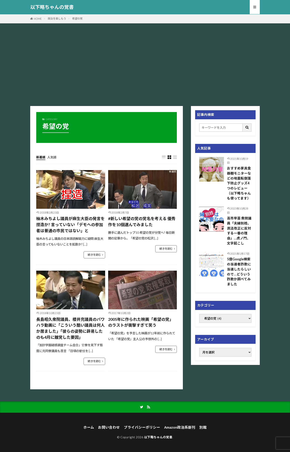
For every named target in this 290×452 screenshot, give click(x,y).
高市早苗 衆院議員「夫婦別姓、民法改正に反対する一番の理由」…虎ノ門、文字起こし (239, 230)
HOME (38, 18)
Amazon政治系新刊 (179, 427)
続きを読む (94, 254)
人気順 (51, 157)
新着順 (40, 157)
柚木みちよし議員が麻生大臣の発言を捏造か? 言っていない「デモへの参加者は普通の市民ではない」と (70, 224)
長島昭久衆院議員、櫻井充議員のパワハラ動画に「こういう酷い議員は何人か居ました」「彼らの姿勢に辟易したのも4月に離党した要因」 (70, 328)
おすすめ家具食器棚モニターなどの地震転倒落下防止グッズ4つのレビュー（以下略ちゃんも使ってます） (239, 183)
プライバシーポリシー (142, 427)
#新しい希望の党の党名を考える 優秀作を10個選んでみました (141, 221)
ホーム (88, 427)
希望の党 (77, 18)
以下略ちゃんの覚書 (52, 7)
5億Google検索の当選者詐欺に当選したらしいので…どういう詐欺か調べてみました (239, 271)
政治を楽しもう (57, 18)
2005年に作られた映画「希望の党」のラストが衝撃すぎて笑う (140, 322)
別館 (203, 427)
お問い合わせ (109, 427)
